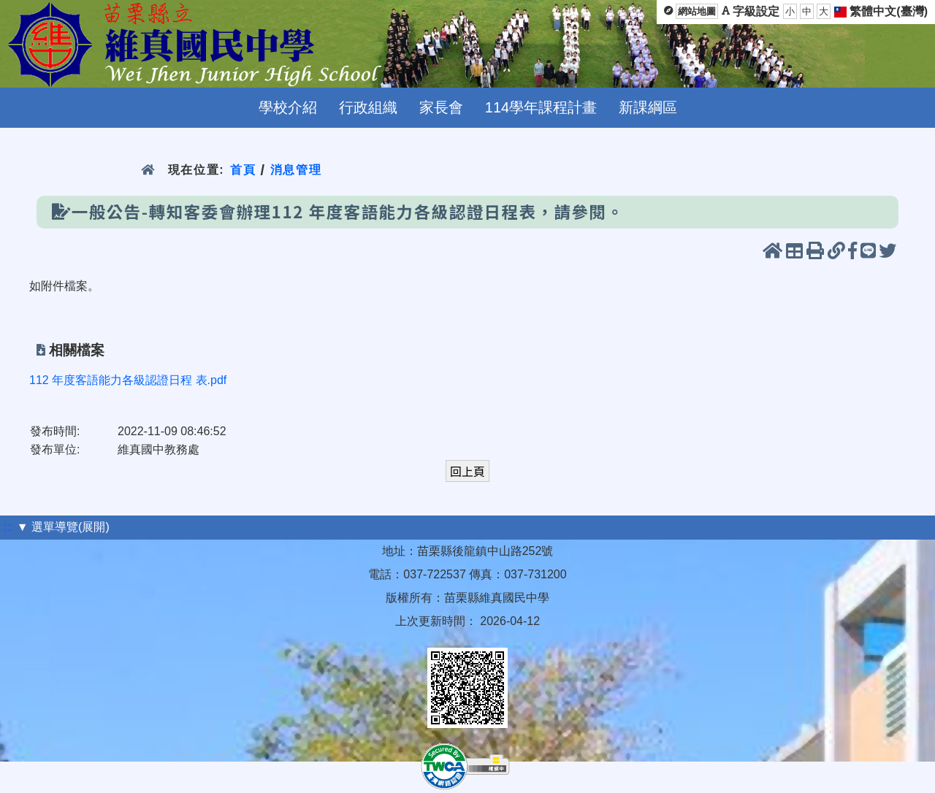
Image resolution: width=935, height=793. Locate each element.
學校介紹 (288, 107)
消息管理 (296, 170)
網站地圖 (697, 11)
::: (8, 527)
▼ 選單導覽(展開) (63, 527)
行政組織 (368, 107)
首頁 (243, 170)
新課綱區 (648, 107)
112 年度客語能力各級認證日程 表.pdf (127, 380)
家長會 (441, 107)
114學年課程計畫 (541, 107)
